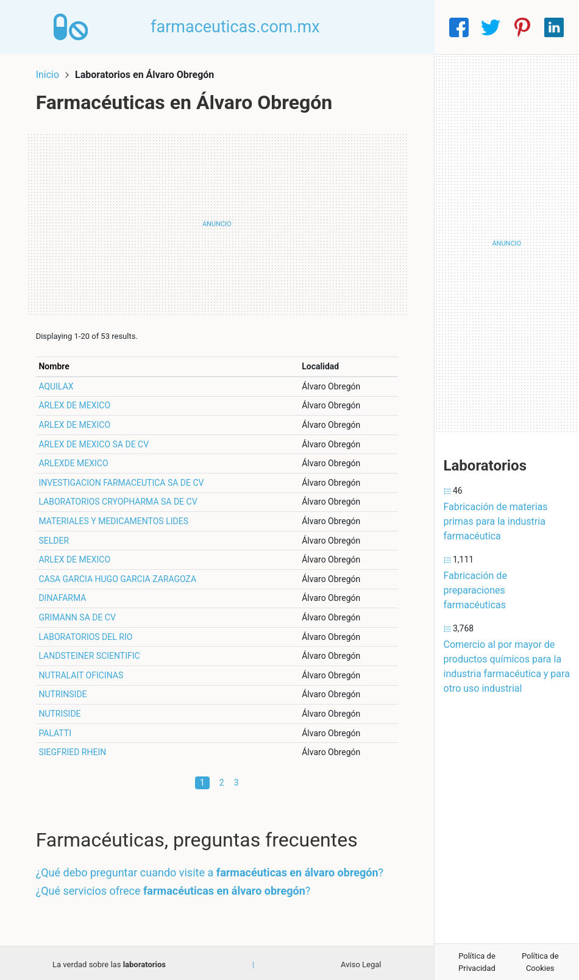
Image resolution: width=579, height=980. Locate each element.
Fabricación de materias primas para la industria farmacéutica (496, 521)
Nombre (56, 363)
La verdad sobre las (109, 961)
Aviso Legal (361, 961)
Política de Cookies (540, 962)
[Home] (72, 26)
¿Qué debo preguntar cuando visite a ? (212, 870)
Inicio (50, 71)
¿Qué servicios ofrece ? (175, 887)
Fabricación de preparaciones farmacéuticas (475, 590)
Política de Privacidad (477, 962)
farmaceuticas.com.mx (238, 27)
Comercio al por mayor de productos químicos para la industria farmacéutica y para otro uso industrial (507, 666)
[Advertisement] (217, 221)
